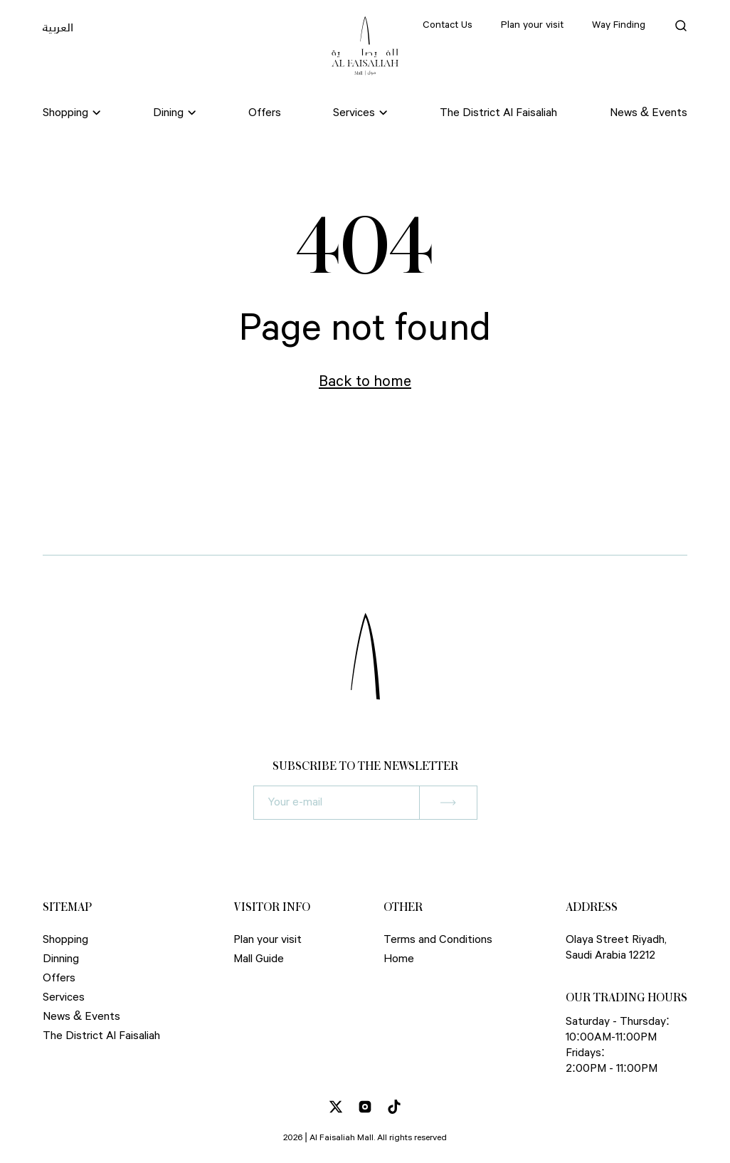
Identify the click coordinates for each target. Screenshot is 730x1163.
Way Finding (618, 25)
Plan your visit (532, 25)
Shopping (65, 939)
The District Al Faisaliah (498, 113)
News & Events (648, 113)
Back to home (365, 382)
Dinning (61, 959)
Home (398, 959)
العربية (58, 27)
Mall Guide (258, 959)
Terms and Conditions (437, 939)
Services (64, 997)
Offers (264, 113)
